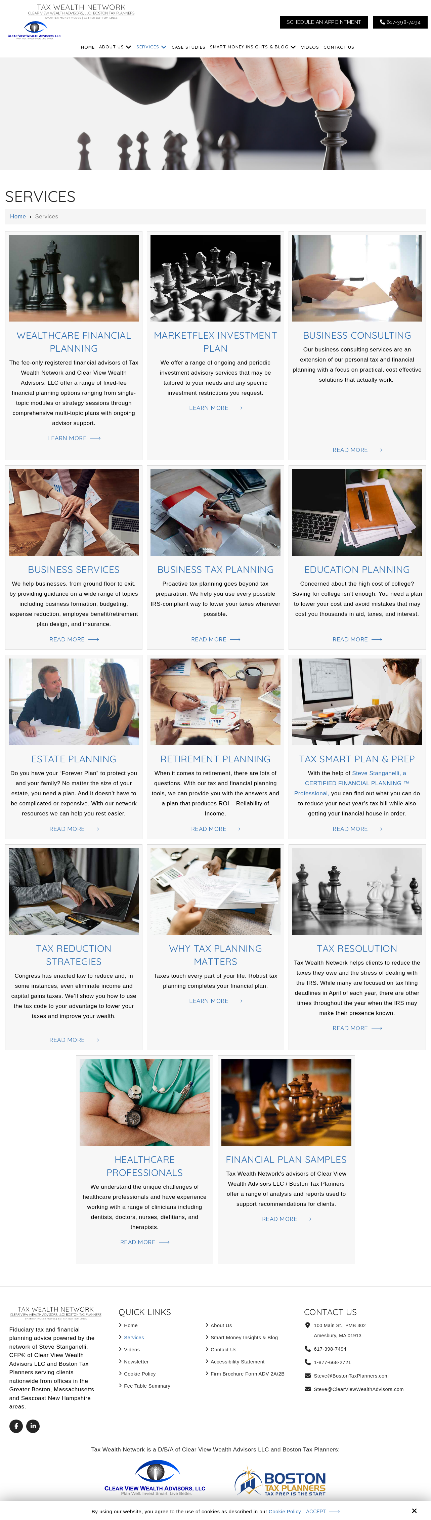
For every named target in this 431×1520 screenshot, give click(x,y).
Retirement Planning (215, 758)
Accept (316, 1511)
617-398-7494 (400, 22)
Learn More (67, 438)
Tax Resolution (357, 948)
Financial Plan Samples (286, 1159)
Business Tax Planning (215, 569)
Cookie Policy (284, 1511)
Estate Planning (74, 758)
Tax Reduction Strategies (74, 954)
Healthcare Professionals (144, 1165)
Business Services (74, 569)
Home (18, 216)
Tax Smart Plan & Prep (357, 758)
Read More (350, 450)
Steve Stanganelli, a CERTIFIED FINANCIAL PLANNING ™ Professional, (352, 783)
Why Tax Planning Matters (215, 954)
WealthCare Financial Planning (74, 341)
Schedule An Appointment (324, 22)
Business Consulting (357, 334)
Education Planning (357, 569)
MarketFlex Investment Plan (215, 341)
